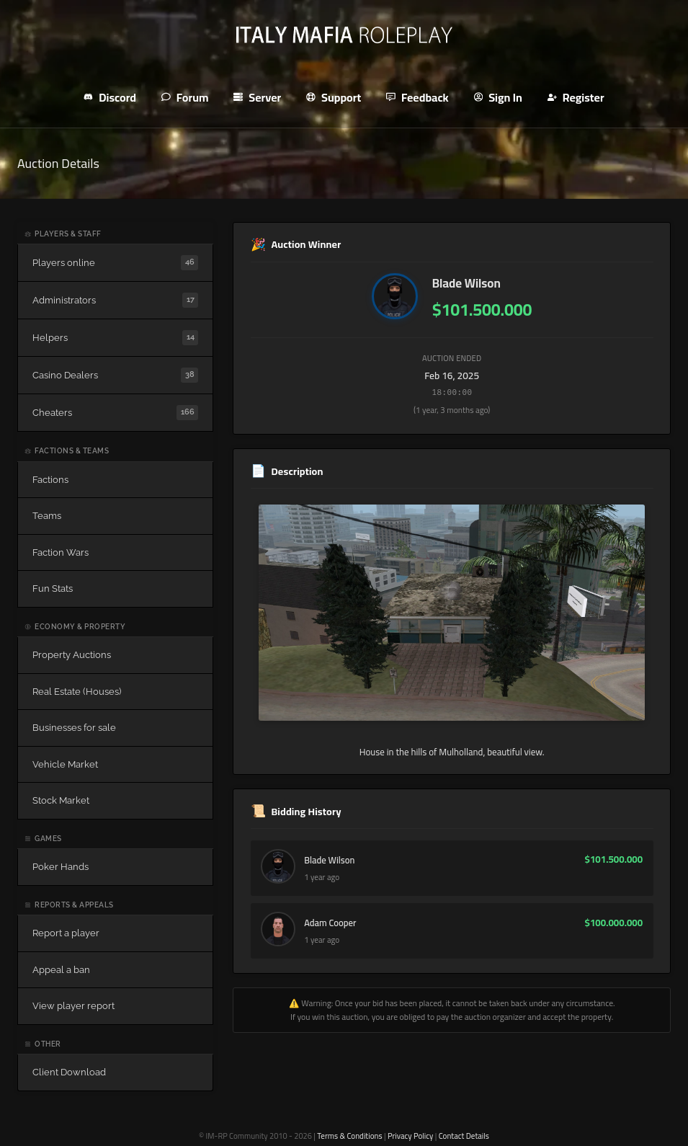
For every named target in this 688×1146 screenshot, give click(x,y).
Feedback (417, 97)
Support (333, 97)
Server (257, 97)
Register (576, 97)
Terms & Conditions (349, 1136)
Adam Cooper (332, 925)
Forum (184, 97)
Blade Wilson (466, 283)
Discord (110, 97)
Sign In (498, 97)
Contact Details (464, 1136)
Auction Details (58, 163)
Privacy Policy (410, 1136)
